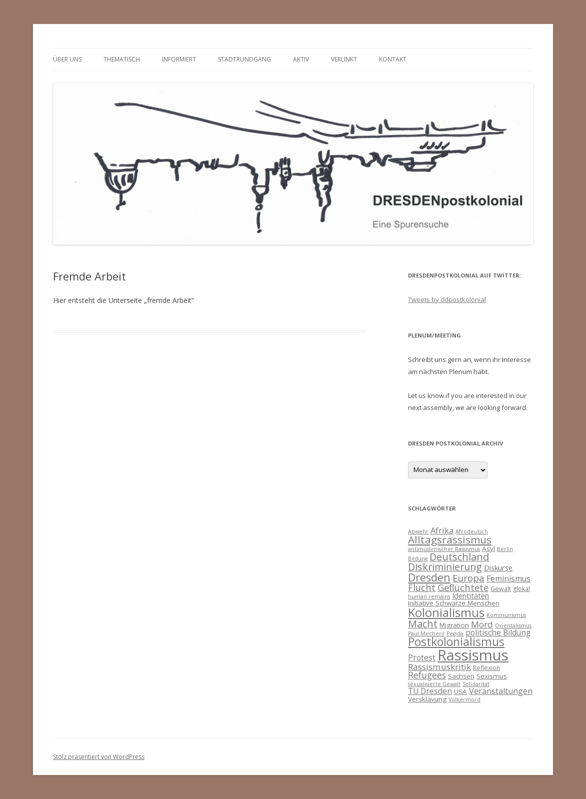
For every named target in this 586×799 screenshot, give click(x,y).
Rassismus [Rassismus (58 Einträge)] (473, 655)
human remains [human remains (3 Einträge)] (429, 596)
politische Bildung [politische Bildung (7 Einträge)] (498, 632)
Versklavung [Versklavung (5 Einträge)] (427, 699)
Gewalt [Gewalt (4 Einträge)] (500, 588)
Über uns (67, 59)
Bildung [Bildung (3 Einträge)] (418, 558)
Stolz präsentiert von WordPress (98, 756)
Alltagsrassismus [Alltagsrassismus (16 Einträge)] (450, 539)
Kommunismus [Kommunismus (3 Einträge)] (506, 615)
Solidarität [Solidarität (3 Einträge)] (476, 684)
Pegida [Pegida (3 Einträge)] (455, 633)
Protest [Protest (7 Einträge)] (422, 657)
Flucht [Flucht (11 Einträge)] (422, 587)
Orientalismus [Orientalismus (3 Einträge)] (513, 625)
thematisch (122, 59)
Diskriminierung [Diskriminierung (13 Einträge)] (445, 567)
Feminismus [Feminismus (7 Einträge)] (508, 578)
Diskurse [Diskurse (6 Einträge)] (498, 567)
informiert (179, 59)
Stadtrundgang (244, 59)
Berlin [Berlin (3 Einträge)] (505, 549)
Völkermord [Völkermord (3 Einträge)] (464, 699)
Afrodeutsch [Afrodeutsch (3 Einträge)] (472, 531)
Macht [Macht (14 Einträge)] (423, 623)
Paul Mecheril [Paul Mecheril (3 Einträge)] (426, 633)
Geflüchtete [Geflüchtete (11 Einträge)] (463, 587)
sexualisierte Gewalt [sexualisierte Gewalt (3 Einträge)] (434, 684)
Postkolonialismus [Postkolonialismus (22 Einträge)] (456, 642)
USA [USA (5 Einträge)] (460, 691)
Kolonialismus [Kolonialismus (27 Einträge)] (446, 612)
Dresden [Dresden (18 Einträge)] (429, 577)
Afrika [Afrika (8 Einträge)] (442, 530)
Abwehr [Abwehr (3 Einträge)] (418, 531)
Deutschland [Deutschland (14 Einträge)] (459, 557)
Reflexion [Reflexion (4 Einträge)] (486, 668)
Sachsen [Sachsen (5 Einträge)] (461, 676)
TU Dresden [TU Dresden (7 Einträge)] (430, 691)
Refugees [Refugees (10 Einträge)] (427, 675)
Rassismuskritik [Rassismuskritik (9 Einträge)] (439, 666)
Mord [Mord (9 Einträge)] (482, 624)
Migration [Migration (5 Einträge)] (454, 625)
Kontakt (392, 59)
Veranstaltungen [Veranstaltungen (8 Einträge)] (500, 691)
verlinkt (344, 59)
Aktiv (301, 59)
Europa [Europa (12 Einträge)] (468, 578)
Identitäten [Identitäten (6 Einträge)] (470, 595)
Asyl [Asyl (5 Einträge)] (488, 548)
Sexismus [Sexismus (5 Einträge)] (491, 676)
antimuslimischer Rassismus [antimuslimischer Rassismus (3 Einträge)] (444, 549)
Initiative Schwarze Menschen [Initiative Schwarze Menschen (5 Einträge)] (454, 603)
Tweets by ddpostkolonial (447, 299)
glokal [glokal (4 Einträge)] (521, 588)
